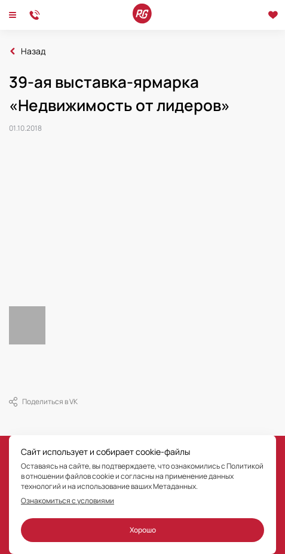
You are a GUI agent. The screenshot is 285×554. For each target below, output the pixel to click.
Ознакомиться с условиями (67, 501)
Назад (33, 51)
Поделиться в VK (43, 402)
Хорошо (143, 530)
